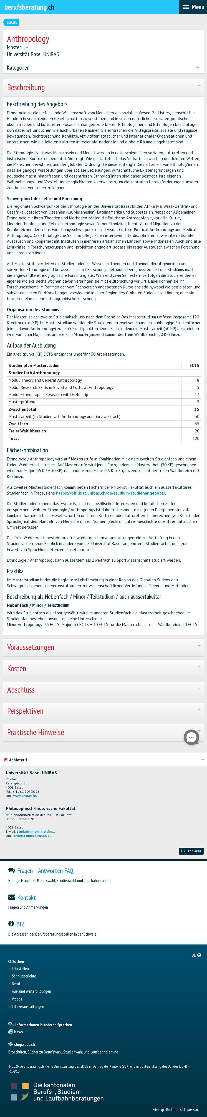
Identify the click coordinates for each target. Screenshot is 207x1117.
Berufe (17, 983)
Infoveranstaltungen (28, 1006)
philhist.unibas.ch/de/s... (32, 836)
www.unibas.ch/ (25, 796)
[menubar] (193, 7)
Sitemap (158, 1109)
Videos (17, 999)
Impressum (191, 1109)
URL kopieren (191, 850)
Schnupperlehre (24, 976)
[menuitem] (196, 955)
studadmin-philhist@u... (36, 831)
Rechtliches (173, 1109)
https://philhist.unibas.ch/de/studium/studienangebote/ (110, 493)
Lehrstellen (20, 968)
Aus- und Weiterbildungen (31, 991)
